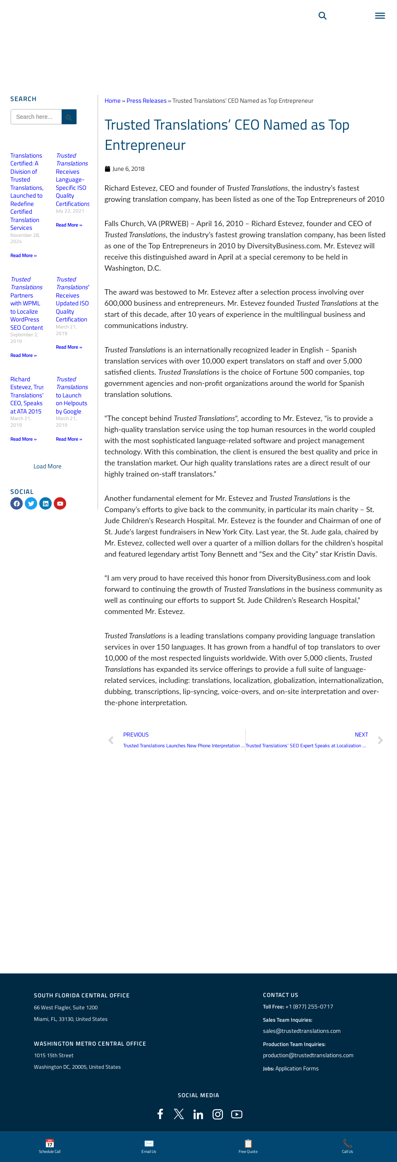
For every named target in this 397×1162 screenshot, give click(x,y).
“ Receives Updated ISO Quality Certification (73, 299)
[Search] (323, 27)
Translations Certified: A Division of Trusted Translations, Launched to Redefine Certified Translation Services (26, 192)
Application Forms (298, 1068)
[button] (47, 465)
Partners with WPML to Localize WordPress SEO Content (26, 303)
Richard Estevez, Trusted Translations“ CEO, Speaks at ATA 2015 (31, 395)
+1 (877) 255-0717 (308, 1006)
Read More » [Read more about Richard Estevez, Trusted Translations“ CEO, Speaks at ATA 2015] (23, 438)
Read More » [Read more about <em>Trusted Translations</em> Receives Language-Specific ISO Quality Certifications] (69, 225)
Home (113, 100)
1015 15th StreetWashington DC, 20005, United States (77, 1061)
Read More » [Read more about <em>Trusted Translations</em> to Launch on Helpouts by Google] (69, 438)
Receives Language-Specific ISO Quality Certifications (73, 179)
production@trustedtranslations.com (308, 1055)
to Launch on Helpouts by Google (72, 395)
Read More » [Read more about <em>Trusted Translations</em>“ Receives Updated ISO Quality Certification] (69, 347)
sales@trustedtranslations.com (302, 1031)
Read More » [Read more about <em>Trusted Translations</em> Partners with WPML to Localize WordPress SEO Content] (23, 355)
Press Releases (147, 100)
